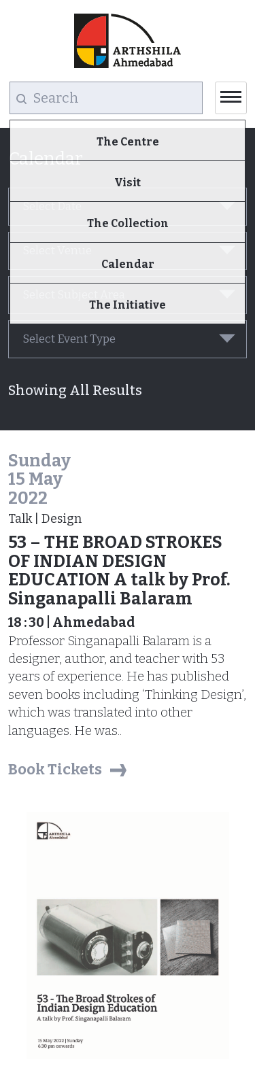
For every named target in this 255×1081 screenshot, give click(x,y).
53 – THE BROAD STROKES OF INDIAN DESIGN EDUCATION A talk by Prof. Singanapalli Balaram (119, 570)
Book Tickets (55, 769)
